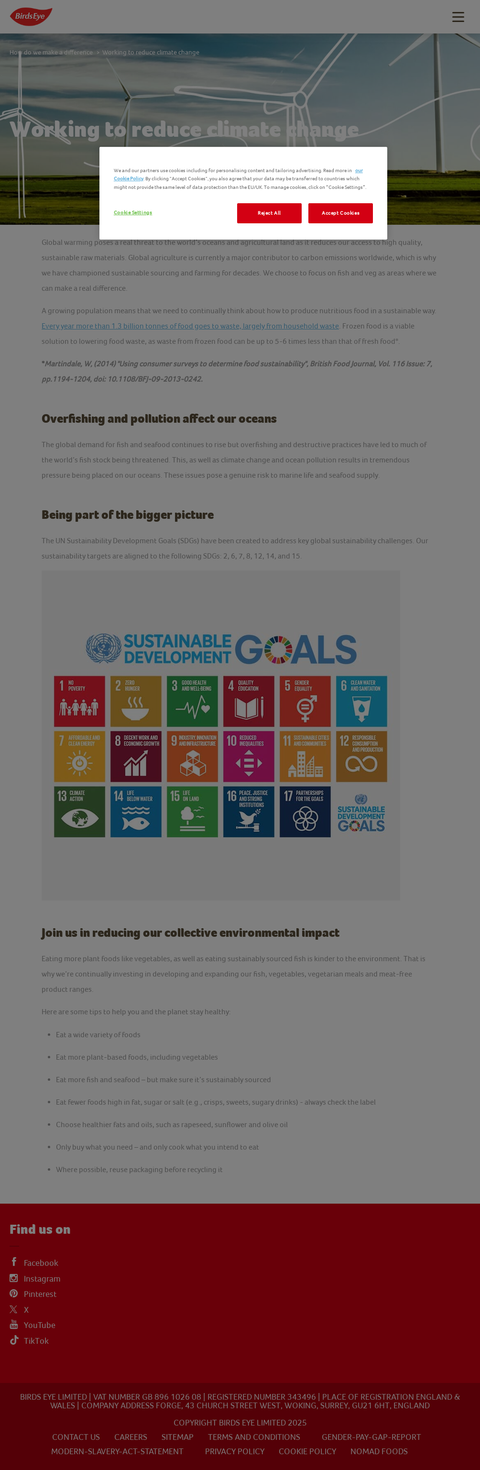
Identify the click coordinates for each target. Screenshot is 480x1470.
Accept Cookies (341, 213)
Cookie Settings (133, 212)
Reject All (269, 213)
